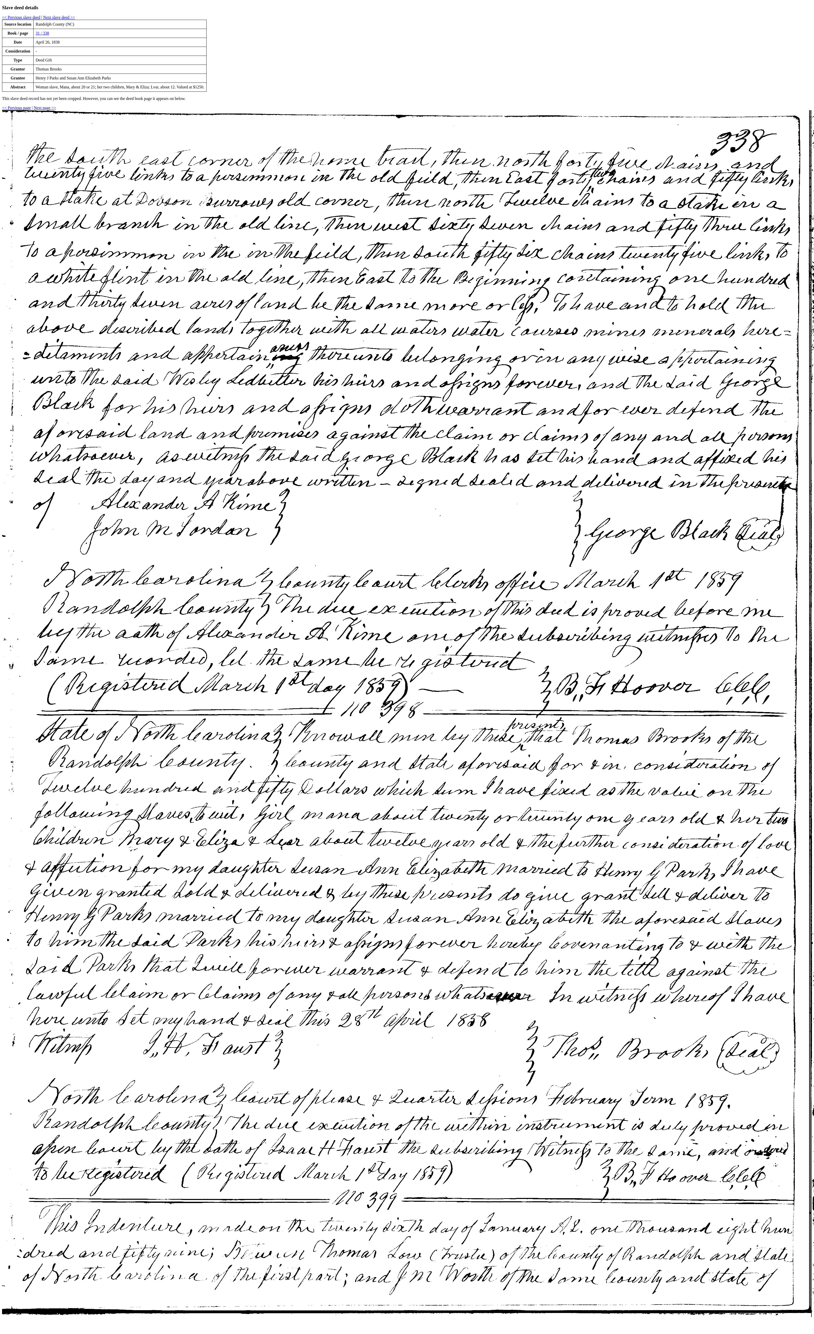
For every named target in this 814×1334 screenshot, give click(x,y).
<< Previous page (16, 108)
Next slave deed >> (59, 17)
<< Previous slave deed (21, 17)
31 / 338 (42, 33)
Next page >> (45, 108)
